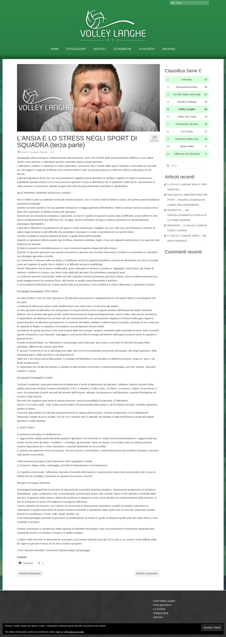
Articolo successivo (147, 573)
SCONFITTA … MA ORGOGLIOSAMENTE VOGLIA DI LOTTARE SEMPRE (187, 215)
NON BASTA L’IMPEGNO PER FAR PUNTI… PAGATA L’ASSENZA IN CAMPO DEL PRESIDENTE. (187, 199)
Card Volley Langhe (164, 600)
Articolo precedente (30, 573)
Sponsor (158, 617)
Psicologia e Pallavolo (38, 152)
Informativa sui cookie (74, 632)
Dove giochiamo (162, 604)
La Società (159, 608)
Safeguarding (160, 613)
